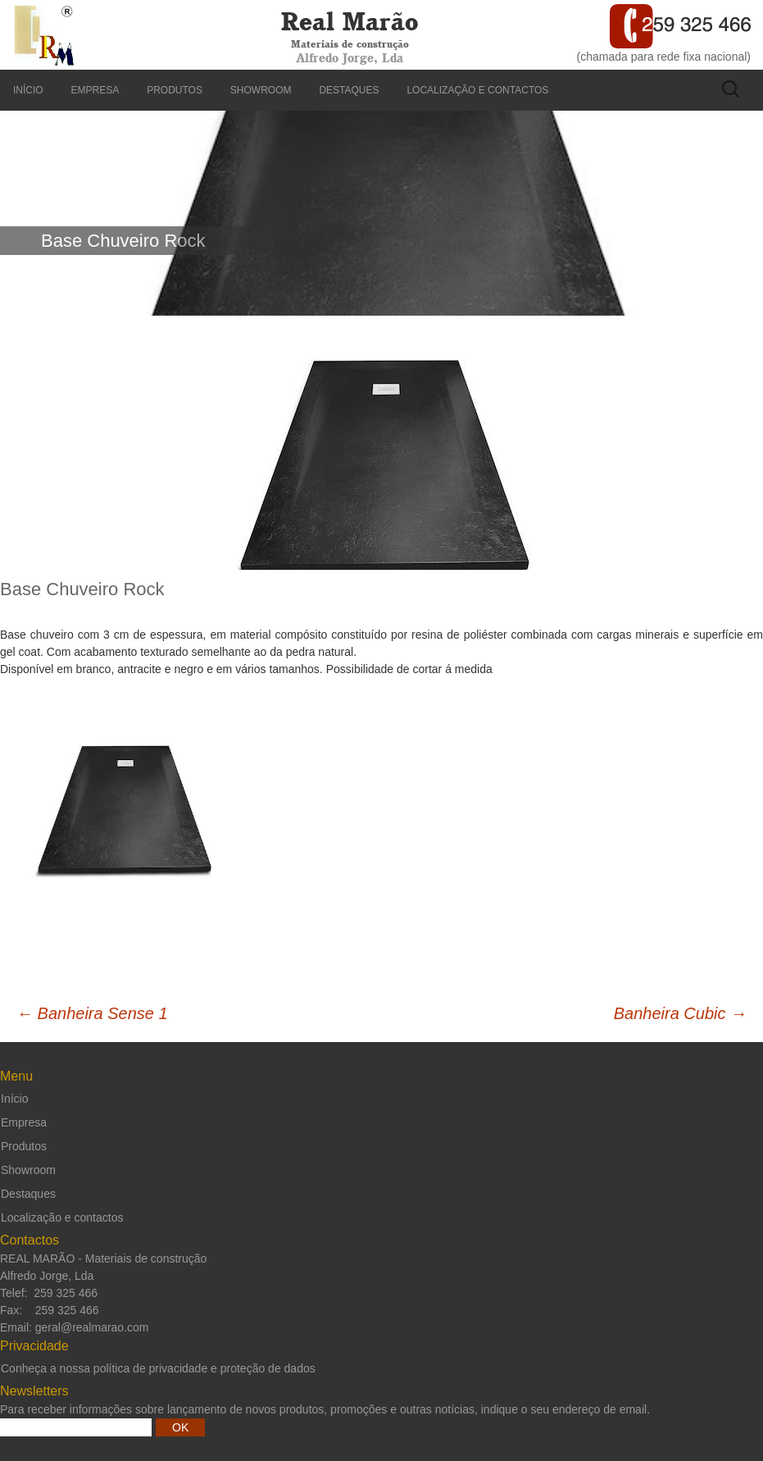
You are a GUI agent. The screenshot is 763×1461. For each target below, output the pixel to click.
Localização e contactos (477, 90)
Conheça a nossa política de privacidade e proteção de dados (158, 1368)
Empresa (95, 90)
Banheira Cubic (680, 1013)
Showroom (261, 90)
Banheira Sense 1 (92, 1013)
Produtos (174, 90)
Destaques (349, 90)
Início (28, 90)
